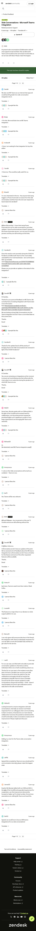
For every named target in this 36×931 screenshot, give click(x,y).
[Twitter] (11, 917)
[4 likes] (10, 131)
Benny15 (6, 634)
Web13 (6, 408)
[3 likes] (10, 105)
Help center (18, 861)
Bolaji (6, 117)
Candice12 (7, 250)
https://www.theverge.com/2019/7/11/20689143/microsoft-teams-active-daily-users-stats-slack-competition (18, 264)
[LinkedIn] (18, 917)
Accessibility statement (25, 849)
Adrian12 (7, 703)
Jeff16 (6, 757)
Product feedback (8, 14)
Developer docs (18, 884)
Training (18, 865)
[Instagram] (25, 917)
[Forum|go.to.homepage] (12, 3)
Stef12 (6, 816)
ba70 (5, 493)
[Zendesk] (18, 926)
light (5, 790)
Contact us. (24, 913)
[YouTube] (21, 917)
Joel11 (6, 660)
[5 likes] (10, 331)
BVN (5, 46)
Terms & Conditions (10, 849)
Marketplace (18, 903)
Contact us (18, 871)
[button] (2, 4)
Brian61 (6, 192)
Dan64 (6, 89)
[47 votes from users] (5, 40)
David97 (6, 293)
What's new (18, 900)
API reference (18, 887)
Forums (18, 881)
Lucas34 (6, 608)
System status (18, 868)
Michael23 (7, 441)
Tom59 (6, 168)
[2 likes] (9, 282)
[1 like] (8, 210)
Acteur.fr (7, 582)
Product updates (18, 890)
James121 (7, 784)
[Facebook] (15, 917)
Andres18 (7, 143)
